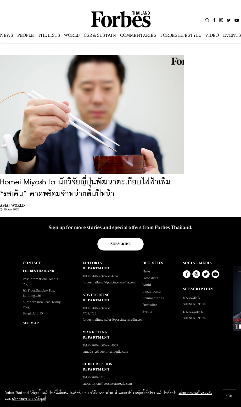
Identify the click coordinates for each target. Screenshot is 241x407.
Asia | (5, 205)
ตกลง (229, 395)
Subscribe (120, 244)
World (18, 205)
